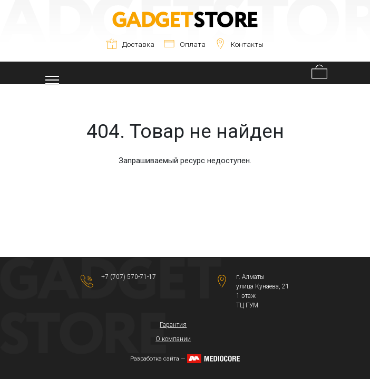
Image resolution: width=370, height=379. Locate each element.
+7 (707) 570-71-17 (128, 277)
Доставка (130, 44)
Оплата (185, 44)
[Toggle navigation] (52, 73)
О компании (173, 339)
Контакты (239, 44)
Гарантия (173, 324)
